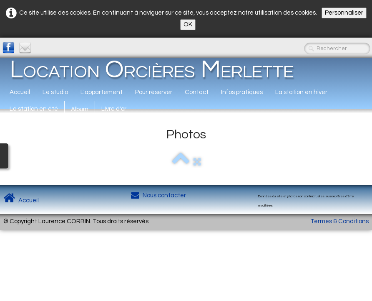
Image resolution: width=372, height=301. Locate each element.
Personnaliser (344, 13)
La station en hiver (301, 92)
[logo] (151, 69)
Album (79, 109)
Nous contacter (158, 195)
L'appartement (101, 92)
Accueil (20, 92)
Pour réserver (153, 92)
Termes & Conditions (339, 221)
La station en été (34, 109)
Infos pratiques (242, 92)
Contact (197, 92)
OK (187, 24)
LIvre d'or (113, 109)
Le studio (55, 92)
